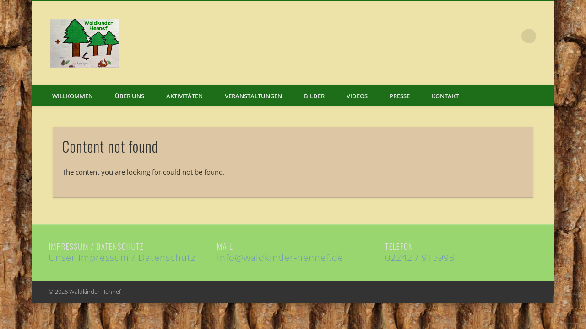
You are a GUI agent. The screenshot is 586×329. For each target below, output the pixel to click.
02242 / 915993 (420, 257)
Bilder (314, 96)
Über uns (129, 96)
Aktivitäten (184, 96)
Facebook (510, 36)
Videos (357, 96)
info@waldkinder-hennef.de (280, 257)
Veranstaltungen (253, 96)
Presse (400, 96)
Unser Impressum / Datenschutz (122, 257)
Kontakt (445, 96)
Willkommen (72, 96)
